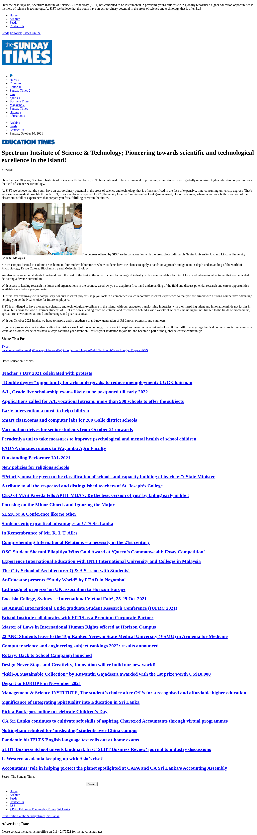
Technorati (105, 350)
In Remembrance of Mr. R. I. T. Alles (40, 532)
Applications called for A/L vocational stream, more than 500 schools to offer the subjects (93, 401)
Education (17, 115)
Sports (15, 97)
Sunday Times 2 (20, 90)
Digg (60, 350)
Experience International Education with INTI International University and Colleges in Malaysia (101, 561)
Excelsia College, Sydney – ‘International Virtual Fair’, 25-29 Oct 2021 (74, 598)
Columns (15, 83)
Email (27, 350)
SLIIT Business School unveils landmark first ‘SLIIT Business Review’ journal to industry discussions (106, 749)
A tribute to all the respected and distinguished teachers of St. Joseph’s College (82, 485)
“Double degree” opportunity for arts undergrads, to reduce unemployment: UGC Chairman (97, 382)
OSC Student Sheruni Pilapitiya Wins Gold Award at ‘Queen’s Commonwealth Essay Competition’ (103, 551)
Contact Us (17, 26)
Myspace (136, 350)
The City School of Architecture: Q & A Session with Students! (66, 570)
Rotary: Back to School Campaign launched (47, 655)
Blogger (125, 350)
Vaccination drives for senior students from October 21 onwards (67, 429)
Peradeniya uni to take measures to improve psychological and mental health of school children (99, 438)
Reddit (94, 350)
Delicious (51, 350)
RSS (145, 350)
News (14, 79)
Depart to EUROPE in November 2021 (41, 683)
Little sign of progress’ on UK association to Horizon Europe (63, 589)
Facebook (8, 350)
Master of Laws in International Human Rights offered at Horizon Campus (79, 627)
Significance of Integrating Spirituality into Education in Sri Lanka (71, 702)
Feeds (13, 22)
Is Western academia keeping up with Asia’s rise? (52, 758)
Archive (15, 19)
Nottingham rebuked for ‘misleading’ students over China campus (69, 730)
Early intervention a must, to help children (45, 410)
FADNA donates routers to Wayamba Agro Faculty (54, 448)
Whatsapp (38, 350)
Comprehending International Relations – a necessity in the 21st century (76, 542)
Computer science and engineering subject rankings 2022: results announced (80, 645)
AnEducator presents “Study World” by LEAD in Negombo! (64, 579)
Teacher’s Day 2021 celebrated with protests (47, 373)
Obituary (15, 112)
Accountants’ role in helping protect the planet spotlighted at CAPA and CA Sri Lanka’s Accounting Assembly (114, 768)
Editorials (16, 33)
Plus (12, 94)
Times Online (31, 33)
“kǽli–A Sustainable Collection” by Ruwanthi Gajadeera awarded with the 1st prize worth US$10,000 (106, 674)
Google (68, 350)
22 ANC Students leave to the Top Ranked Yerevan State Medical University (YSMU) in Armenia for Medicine (115, 636)
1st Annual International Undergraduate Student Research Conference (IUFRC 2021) (89, 608)
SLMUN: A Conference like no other (39, 514)
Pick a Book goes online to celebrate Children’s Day (54, 711)
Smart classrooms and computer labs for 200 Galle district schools (69, 420)
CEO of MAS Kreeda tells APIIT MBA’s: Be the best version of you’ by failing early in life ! (95, 495)
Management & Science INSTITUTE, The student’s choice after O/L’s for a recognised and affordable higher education (124, 692)
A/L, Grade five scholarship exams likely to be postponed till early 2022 (75, 391)
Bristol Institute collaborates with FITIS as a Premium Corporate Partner (77, 617)
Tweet (5, 346)
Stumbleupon (81, 350)
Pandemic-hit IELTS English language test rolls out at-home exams (70, 739)
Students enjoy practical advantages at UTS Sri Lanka (57, 523)
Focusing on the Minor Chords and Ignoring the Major (58, 504)
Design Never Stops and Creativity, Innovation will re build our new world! (79, 664)
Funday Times (19, 108)
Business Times (20, 101)
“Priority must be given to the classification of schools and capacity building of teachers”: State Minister (108, 476)
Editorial (15, 87)
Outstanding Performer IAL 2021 (36, 457)
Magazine (17, 105)
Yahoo (116, 350)
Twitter (18, 350)
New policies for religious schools (35, 467)
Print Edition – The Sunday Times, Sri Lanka (40, 809)
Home (13, 15)
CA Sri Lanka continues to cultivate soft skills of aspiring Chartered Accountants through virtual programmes (115, 721)
